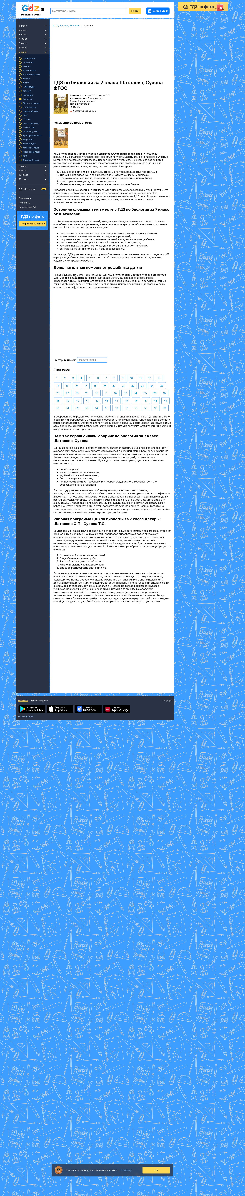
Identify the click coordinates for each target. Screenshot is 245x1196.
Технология (28, 127)
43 (106, 400)
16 (76, 385)
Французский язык (32, 135)
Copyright (167, 700)
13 (159, 378)
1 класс (34, 25)
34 (135, 393)
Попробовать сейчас (33, 223)
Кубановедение (30, 131)
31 (106, 393)
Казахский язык (31, 123)
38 (58, 400)
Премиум (23, 700)
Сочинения (25, 198)
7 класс (34, 51)
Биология (27, 99)
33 (125, 393)
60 (155, 408)
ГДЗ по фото (29, 189)
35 (145, 393)
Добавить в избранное (84, 111)
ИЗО (25, 156)
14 (57, 385)
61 (164, 408)
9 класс (34, 170)
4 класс (34, 38)
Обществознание (31, 103)
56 (116, 408)
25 (161, 385)
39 (67, 400)
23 (142, 385)
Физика (26, 78)
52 (77, 408)
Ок (156, 1170)
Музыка (26, 119)
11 (141, 378)
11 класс (34, 179)
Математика (29, 58)
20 (113, 385)
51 (67, 408)
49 (165, 400)
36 (155, 393)
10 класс (34, 174)
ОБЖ (25, 115)
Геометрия (28, 62)
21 (123, 385)
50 (58, 408)
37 (164, 393)
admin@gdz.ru (41, 700)
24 (152, 385)
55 (106, 408)
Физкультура (29, 143)
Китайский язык (31, 160)
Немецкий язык (30, 111)
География (28, 95)
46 (136, 400)
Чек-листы (24, 202)
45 (126, 400)
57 (126, 408)
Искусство (28, 139)
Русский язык (29, 70)
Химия (26, 82)
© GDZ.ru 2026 (25, 716)
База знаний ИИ (27, 207)
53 (86, 408)
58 (136, 408)
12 (149, 378)
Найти (134, 11)
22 (132, 385)
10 (131, 378)
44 (116, 400)
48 (155, 400)
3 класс (34, 34)
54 (96, 408)
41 (87, 400)
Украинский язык (31, 152)
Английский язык (31, 74)
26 (57, 393)
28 (77, 393)
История (27, 91)
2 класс (34, 29)
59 (145, 408)
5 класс (34, 43)
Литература (29, 86)
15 (67, 385)
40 (77, 400)
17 (86, 385)
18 (95, 385)
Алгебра (27, 66)
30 (96, 393)
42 (96, 400)
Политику (126, 1170)
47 (145, 400)
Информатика (29, 107)
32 (115, 393)
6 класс (34, 47)
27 (67, 393)
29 (86, 393)
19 (104, 385)
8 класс (34, 165)
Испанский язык (31, 147)
